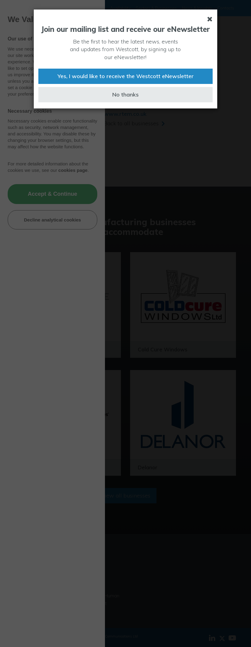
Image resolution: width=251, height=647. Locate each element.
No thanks (125, 94)
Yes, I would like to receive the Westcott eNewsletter (125, 76)
